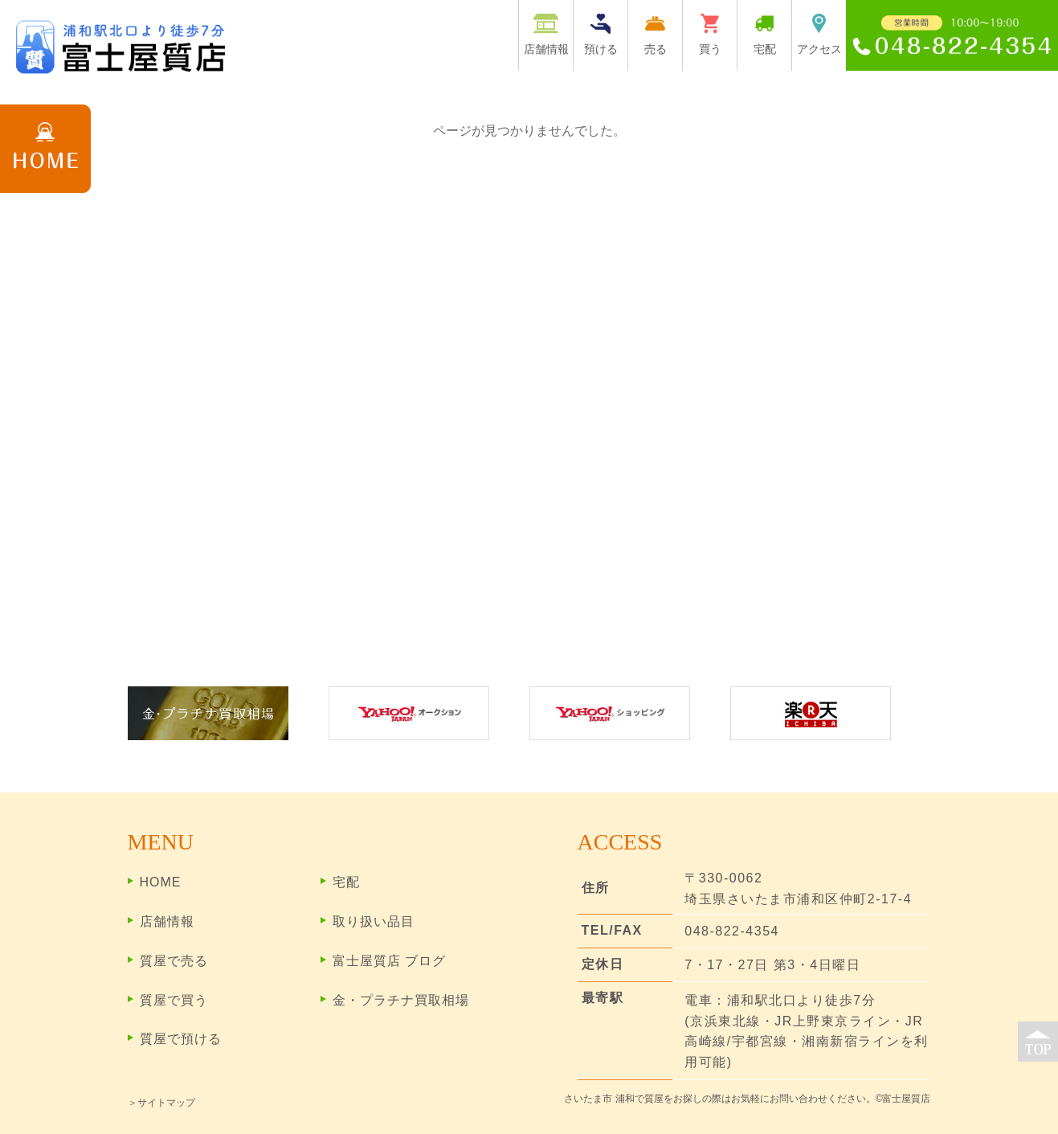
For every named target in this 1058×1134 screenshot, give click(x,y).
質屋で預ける (181, 1039)
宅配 (346, 882)
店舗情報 (167, 921)
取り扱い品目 (374, 921)
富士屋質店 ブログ (389, 961)
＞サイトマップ (161, 1102)
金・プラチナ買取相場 (401, 1000)
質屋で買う (174, 1000)
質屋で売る (174, 961)
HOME (161, 882)
